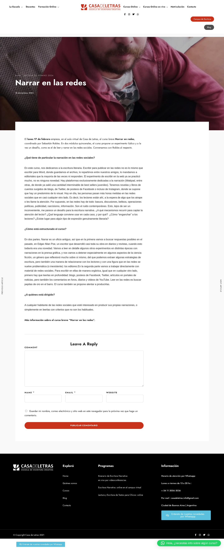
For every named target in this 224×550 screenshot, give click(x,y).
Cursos (66, 490)
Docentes (30, 6)
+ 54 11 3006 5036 (171, 490)
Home (65, 475)
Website (111, 392)
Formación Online (47, 6)
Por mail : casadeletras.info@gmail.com (180, 498)
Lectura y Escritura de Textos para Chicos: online (120, 494)
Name (28, 392)
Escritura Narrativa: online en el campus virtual (119, 487)
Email (69, 392)
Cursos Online (130, 6)
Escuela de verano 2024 (39, 75)
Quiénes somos (70, 483)
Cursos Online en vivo (154, 6)
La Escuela (14, 6)
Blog (18, 75)
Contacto (191, 6)
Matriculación (177, 6)
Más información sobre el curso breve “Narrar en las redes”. (60, 320)
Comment (31, 347)
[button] (189, 543)
